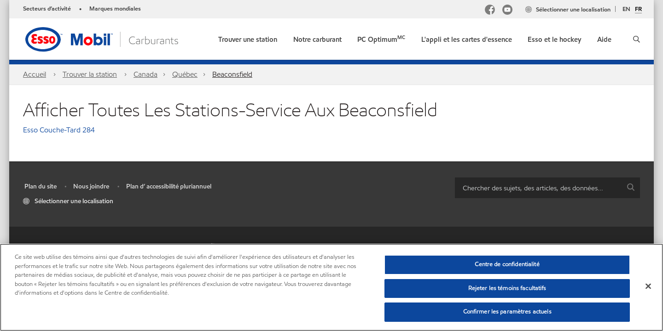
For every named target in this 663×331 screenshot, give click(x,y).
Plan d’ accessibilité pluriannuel (168, 186)
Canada (145, 74)
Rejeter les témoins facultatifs (507, 288)
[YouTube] (507, 11)
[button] (636, 39)
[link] (247, 37)
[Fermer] (648, 286)
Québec (185, 74)
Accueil (34, 74)
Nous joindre (91, 186)
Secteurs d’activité (47, 9)
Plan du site (40, 186)
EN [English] (626, 9)
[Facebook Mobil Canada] (490, 11)
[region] (331, 287)
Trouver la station (90, 74)
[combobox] (547, 187)
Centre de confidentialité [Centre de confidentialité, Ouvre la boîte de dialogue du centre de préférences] (507, 264)
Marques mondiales (115, 9)
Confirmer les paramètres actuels (507, 312)
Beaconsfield (232, 74)
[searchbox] (538, 187)
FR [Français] (638, 9)
